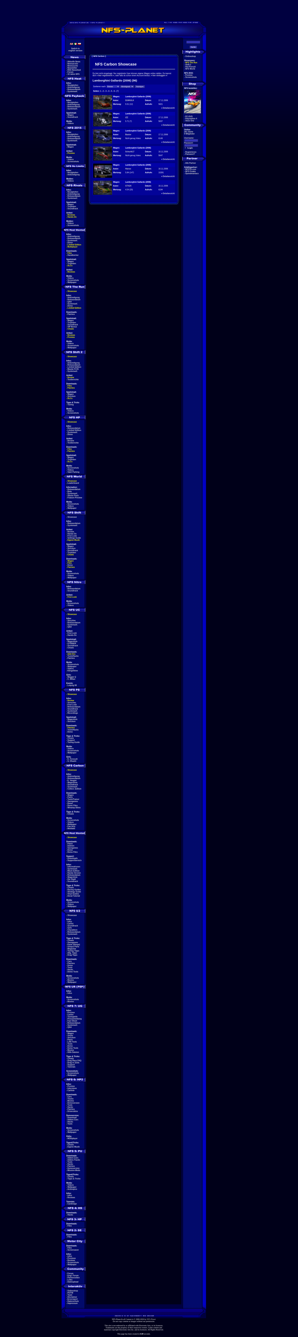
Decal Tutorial (73, 896)
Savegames (72, 801)
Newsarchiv (72, 64)
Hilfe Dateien (73, 1052)
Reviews (71, 215)
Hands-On (72, 217)
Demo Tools (72, 972)
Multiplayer (72, 247)
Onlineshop (72, 1291)
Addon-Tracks (73, 1160)
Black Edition (73, 871)
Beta (69, 491)
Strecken (71, 396)
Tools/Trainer (73, 799)
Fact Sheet (72, 1021)
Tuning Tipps (73, 951)
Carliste (70, 1090)
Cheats (70, 329)
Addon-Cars (72, 1120)
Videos (70, 123)
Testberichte (73, 380)
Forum (70, 72)
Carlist (70, 924)
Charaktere (72, 930)
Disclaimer (72, 1297)
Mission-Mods (73, 1170)
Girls (69, 928)
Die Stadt (71, 879)
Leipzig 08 (72, 685)
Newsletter (72, 68)
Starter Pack (72, 496)
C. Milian (71, 679)
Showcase (72, 517)
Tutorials (71, 1067)
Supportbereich (74, 860)
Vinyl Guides (73, 894)
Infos (69, 922)
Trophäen (71, 206)
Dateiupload (72, 1282)
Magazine (71, 949)
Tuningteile (72, 1017)
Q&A (69, 302)
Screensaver (73, 1250)
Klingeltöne (72, 671)
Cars (69, 961)
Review (70, 377)
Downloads (72, 858)
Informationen (73, 867)
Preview (71, 153)
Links (69, 1280)
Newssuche (72, 66)
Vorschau (71, 703)
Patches (71, 314)
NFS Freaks (190, 171)
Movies (70, 980)
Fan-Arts (71, 826)
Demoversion (73, 1103)
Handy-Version (74, 873)
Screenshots (73, 161)
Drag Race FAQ (74, 1061)
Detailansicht (169, 108)
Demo (70, 243)
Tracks (70, 1099)
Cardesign (72, 1204)
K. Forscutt (72, 759)
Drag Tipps (72, 955)
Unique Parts (73, 947)
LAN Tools (72, 1042)
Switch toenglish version (75, 49)
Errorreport (72, 1299)
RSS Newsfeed (74, 70)
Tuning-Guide (73, 742)
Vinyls (70, 1035)
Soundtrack (72, 117)
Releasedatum (73, 89)
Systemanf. (72, 91)
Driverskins (72, 1111)
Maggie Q (71, 677)
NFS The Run (191, 63)
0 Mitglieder (189, 134)
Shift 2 (188, 65)
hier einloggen (158, 75)
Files (69, 253)
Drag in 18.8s (73, 1063)
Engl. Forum (72, 1276)
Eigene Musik (73, 540)
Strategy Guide (74, 892)
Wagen (70, 115)
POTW (70, 1293)
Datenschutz (73, 1301)
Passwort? (190, 154)
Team (69, 1295)
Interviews (72, 1088)
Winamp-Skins (74, 808)
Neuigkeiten (72, 85)
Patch (70, 797)
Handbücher (72, 255)
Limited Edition (74, 245)
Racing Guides (74, 890)
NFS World (190, 69)
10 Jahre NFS (73, 74)
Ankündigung (73, 87)
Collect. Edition (74, 789)
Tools (69, 967)
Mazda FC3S (73, 369)
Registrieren (190, 152)
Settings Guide (74, 538)
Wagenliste (72, 641)
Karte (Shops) (73, 944)
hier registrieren (105, 75)
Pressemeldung (74, 1019)
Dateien (70, 846)
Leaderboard (73, 483)
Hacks (70, 970)
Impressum (72, 1303)
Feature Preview (74, 498)
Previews (71, 1258)
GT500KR (71, 643)
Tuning (70, 405)
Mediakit (71, 828)
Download (72, 1118)
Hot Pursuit (190, 67)
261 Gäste (188, 132)
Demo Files (72, 805)
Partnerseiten (73, 1278)
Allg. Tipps (72, 953)
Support (71, 740)
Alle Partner (190, 163)
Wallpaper (71, 282)
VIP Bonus (72, 327)
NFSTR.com (190, 169)
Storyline (71, 621)
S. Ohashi (71, 761)
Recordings (72, 713)
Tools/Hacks (72, 656)
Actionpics (72, 1189)
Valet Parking (73, 472)
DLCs (69, 266)
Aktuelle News (73, 62)
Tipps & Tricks (73, 1179)
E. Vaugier (72, 780)
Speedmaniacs (192, 173)
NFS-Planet (151, 1319)
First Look (72, 536)
